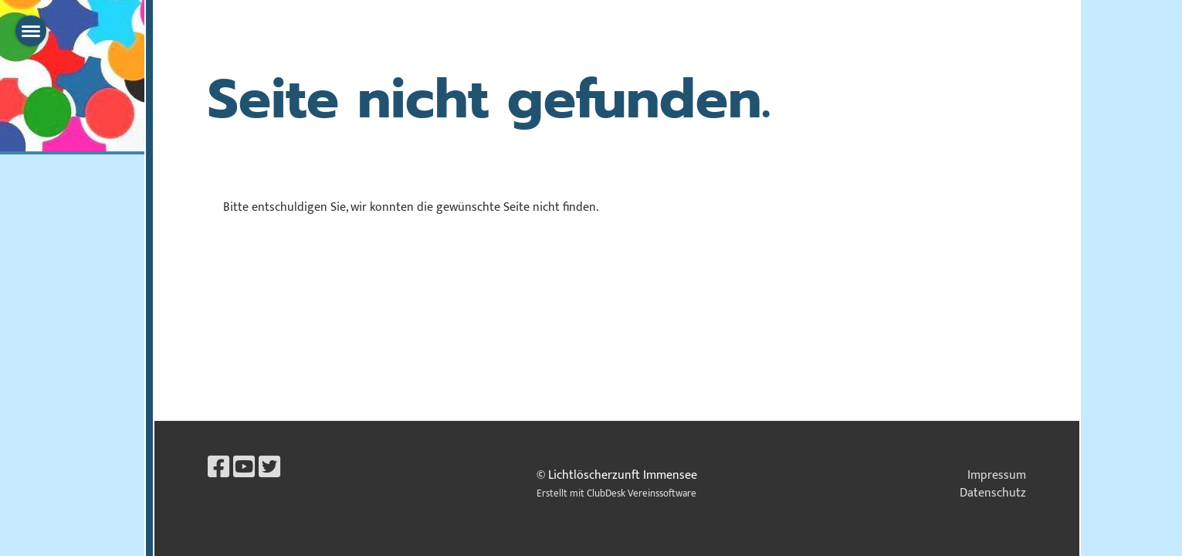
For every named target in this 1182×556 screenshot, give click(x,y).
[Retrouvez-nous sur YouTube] (244, 468)
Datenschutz (993, 493)
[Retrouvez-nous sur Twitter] (269, 468)
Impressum (996, 475)
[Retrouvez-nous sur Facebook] (218, 468)
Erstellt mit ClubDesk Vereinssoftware (616, 494)
